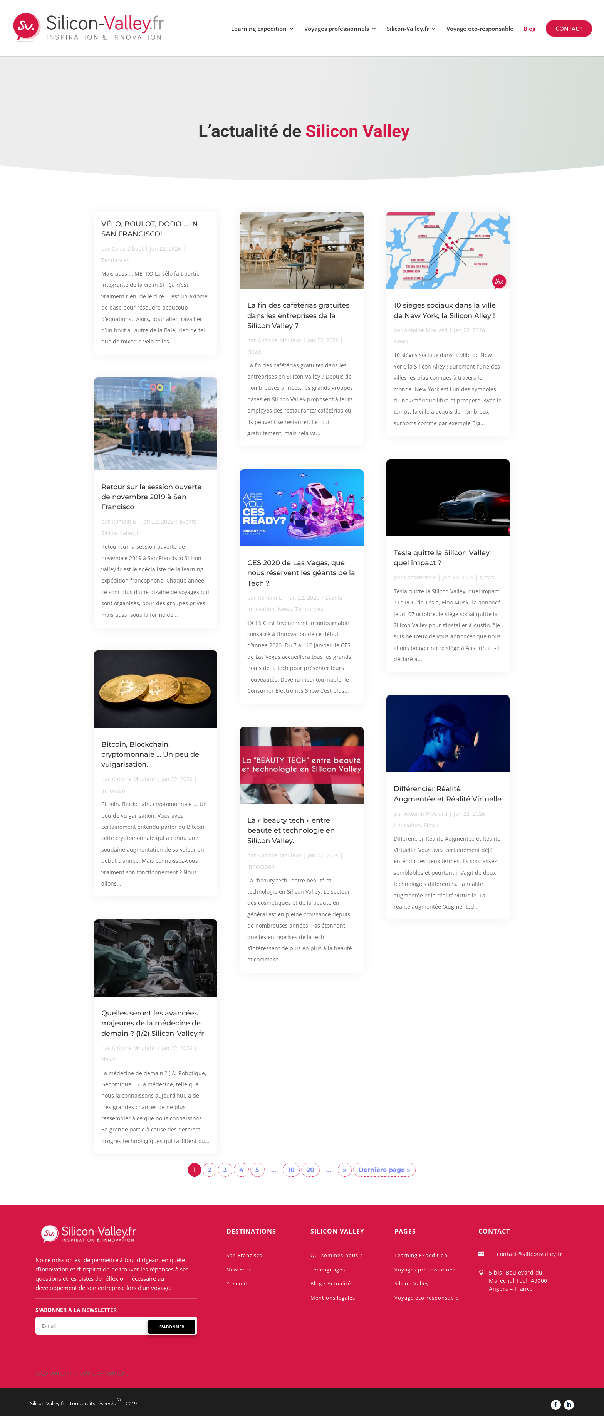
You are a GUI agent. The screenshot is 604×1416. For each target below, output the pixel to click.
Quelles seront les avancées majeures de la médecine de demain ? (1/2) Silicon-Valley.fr (152, 1023)
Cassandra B (420, 577)
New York (239, 1269)
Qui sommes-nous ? (336, 1255)
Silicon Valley (411, 1283)
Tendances (115, 260)
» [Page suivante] (344, 1170)
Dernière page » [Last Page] (384, 1170)
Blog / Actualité (330, 1283)
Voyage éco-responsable (479, 29)
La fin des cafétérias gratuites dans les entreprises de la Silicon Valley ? (298, 315)
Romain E (124, 521)
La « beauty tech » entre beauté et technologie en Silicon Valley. (291, 830)
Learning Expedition (259, 29)
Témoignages (327, 1269)
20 (310, 1170)
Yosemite (238, 1283)
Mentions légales (332, 1297)
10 (291, 1170)
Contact (568, 28)
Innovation (115, 790)
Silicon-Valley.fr (408, 29)
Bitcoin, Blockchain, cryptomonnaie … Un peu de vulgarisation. (150, 754)
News (108, 1059)
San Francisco (244, 1255)
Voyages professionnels (336, 29)
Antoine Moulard (133, 779)
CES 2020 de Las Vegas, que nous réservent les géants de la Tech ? (301, 573)
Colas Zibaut (128, 248)
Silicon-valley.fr (121, 533)
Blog (529, 29)
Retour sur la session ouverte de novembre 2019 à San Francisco (151, 497)
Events (188, 521)
